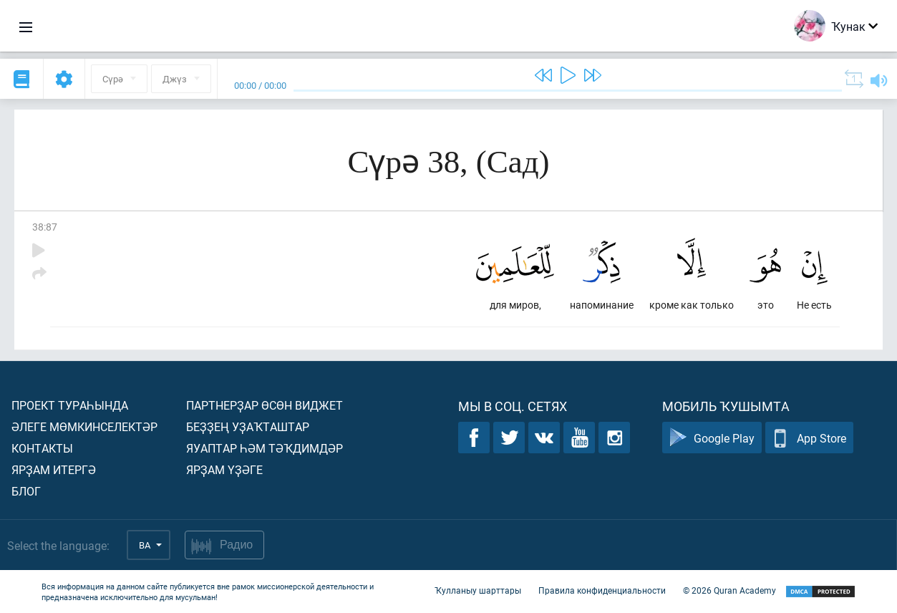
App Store (809, 438)
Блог (26, 490)
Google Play (712, 438)
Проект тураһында (69, 404)
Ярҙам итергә (53, 469)
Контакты (42, 447)
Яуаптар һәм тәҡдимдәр (264, 447)
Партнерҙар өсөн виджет (264, 404)
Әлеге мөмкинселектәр (84, 426)
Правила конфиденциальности (602, 590)
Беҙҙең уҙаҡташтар (247, 426)
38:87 (44, 226)
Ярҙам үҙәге (224, 469)
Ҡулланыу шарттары (478, 590)
